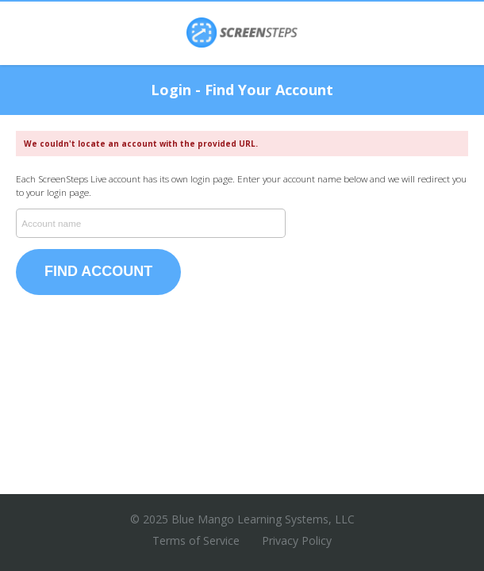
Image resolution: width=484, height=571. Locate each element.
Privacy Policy (297, 540)
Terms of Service (196, 540)
